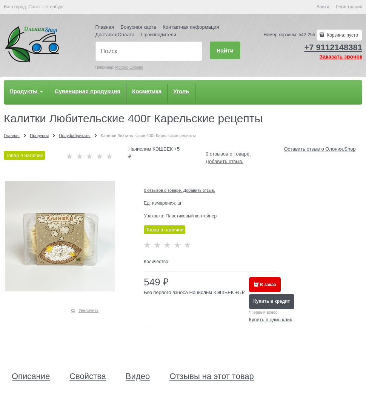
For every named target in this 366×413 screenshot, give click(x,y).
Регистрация (349, 6)
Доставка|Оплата (115, 34)
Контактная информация (191, 27)
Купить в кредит (272, 301)
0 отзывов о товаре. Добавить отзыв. (179, 190)
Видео (138, 376)
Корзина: (342, 35)
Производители (158, 34)
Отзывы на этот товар (211, 376)
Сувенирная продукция (87, 91)
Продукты (26, 91)
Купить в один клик (270, 319)
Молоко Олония (129, 67)
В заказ (268, 284)
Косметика (146, 91)
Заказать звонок (341, 57)
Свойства (87, 376)
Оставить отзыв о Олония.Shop (320, 149)
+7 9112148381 (333, 47)
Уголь (181, 91)
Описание (31, 376)
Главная (104, 27)
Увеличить (88, 310)
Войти (323, 6)
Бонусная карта (138, 27)
